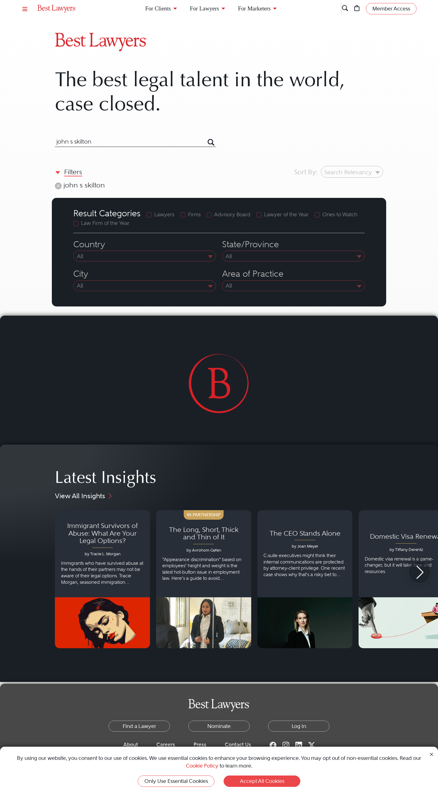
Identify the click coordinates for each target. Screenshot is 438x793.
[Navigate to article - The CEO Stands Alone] (304, 579)
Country (89, 244)
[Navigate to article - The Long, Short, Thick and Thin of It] (203, 579)
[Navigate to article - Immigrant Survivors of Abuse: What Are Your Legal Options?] (102, 579)
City (80, 274)
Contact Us (238, 744)
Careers (165, 744)
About (130, 744)
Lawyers (164, 214)
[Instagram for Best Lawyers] (285, 745)
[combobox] (128, 142)
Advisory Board (232, 214)
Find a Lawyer (139, 726)
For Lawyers (204, 8)
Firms (194, 214)
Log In (299, 726)
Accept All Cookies (262, 781)
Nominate (219, 726)
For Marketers (254, 8)
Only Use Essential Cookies (176, 781)
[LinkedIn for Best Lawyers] (298, 745)
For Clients (158, 8)
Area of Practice (252, 274)
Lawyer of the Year (286, 214)
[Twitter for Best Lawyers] (311, 745)
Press (200, 744)
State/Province (250, 244)
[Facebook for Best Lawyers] (273, 745)
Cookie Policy (202, 766)
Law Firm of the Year (105, 223)
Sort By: (305, 172)
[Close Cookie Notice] (431, 754)
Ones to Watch (339, 214)
